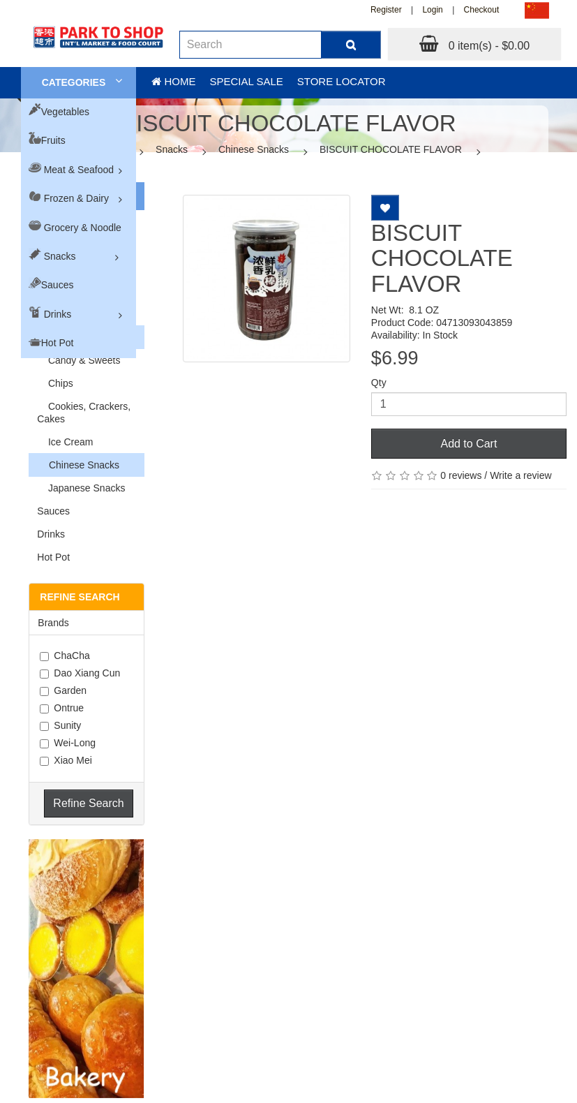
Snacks (60, 256)
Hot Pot (57, 342)
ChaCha (64, 655)
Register (386, 10)
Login (432, 10)
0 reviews (460, 475)
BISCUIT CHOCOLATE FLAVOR (391, 149)
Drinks (58, 314)
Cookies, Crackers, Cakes (83, 412)
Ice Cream (65, 441)
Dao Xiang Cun (80, 673)
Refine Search (88, 803)
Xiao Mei (65, 760)
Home (173, 81)
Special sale (246, 81)
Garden (63, 690)
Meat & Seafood (79, 169)
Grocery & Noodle (82, 227)
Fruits (53, 140)
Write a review (520, 475)
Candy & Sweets (78, 360)
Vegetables (65, 111)
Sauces (57, 284)
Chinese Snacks (253, 149)
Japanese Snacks (81, 488)
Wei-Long (68, 742)
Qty (379, 382)
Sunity (60, 725)
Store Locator (341, 81)
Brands (53, 622)
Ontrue (62, 707)
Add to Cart (468, 444)
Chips (55, 383)
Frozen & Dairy (76, 198)
